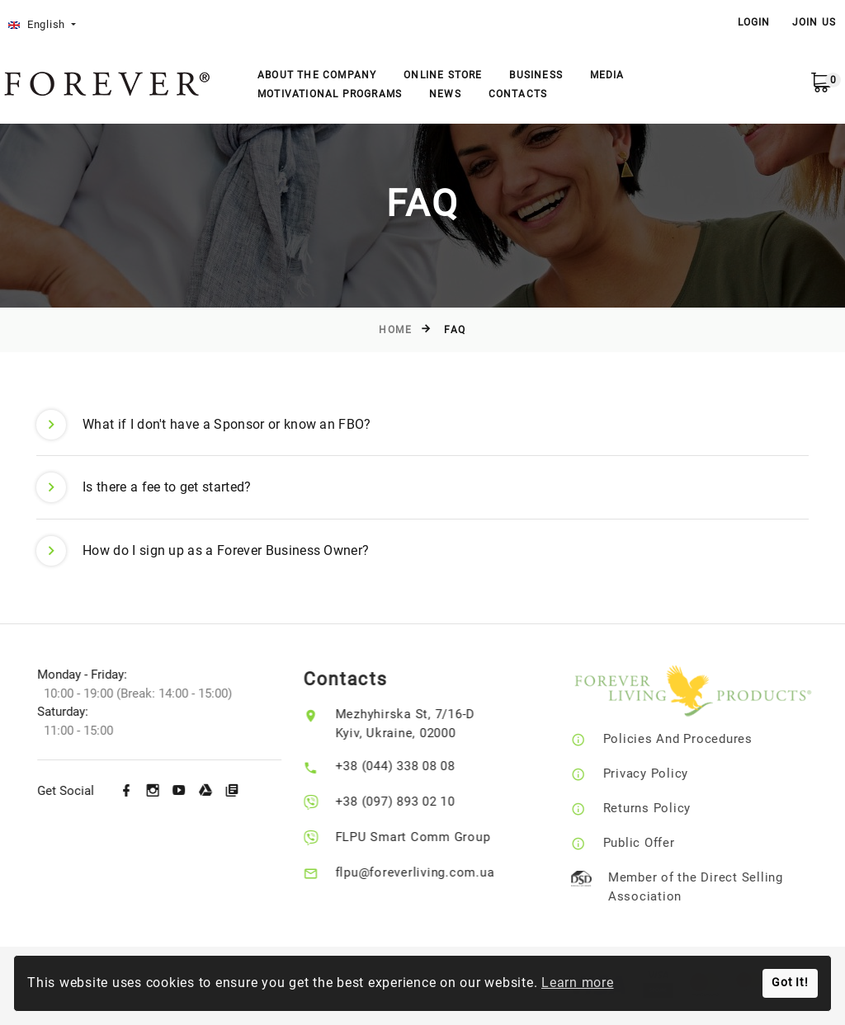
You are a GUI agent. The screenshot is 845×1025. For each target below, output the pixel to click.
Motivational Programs (329, 94)
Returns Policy (668, 808)
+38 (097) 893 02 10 (409, 801)
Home (395, 330)
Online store (443, 75)
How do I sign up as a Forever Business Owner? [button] (202, 551)
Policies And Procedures (698, 738)
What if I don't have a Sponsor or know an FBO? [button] (203, 424)
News (445, 94)
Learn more (577, 982)
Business (536, 75)
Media (607, 75)
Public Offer (660, 842)
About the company (316, 75)
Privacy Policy (667, 773)
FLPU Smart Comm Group (426, 837)
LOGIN (754, 22)
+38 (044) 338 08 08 (409, 766)
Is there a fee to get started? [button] (144, 487)
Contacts (518, 94)
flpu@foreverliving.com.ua (428, 872)
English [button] (38, 24)
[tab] (422, 425)
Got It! (790, 983)
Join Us (814, 22)
